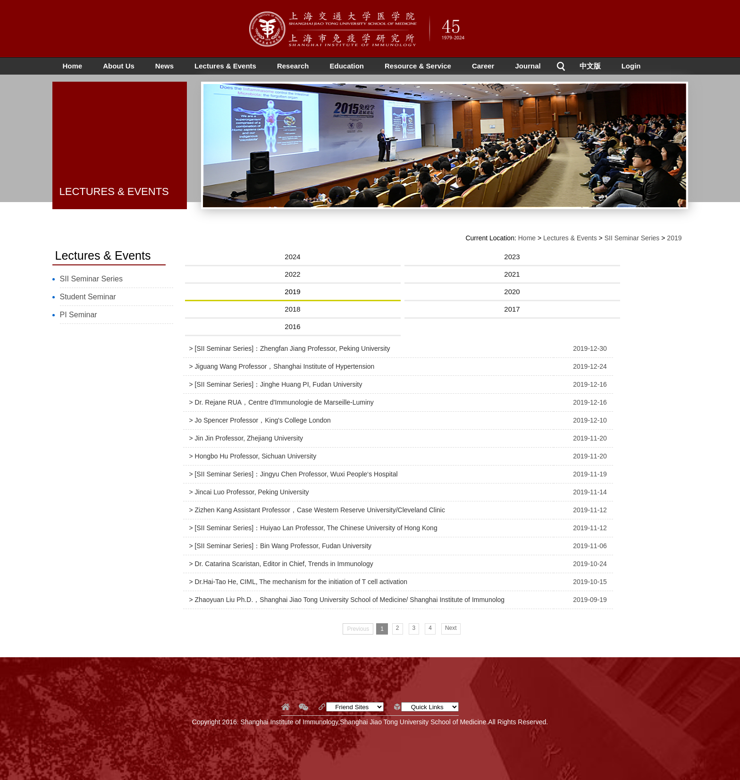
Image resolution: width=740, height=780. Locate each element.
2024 (292, 257)
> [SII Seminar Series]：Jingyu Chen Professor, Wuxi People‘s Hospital (293, 474)
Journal (527, 66)
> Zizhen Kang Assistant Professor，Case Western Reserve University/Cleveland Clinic (317, 510)
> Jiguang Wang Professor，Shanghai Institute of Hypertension (282, 366)
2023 (512, 257)
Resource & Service (418, 66)
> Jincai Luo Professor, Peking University (249, 492)
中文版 (590, 66)
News (164, 66)
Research (293, 66)
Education (346, 66)
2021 (512, 274)
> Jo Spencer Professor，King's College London (260, 420)
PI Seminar (78, 315)
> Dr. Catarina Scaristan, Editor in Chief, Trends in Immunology (281, 564)
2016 (292, 326)
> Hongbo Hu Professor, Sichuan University (253, 456)
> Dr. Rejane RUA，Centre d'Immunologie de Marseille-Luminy (281, 402)
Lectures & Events (225, 66)
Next (451, 628)
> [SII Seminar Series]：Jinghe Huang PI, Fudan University (275, 384)
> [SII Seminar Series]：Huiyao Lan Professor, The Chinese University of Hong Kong (313, 528)
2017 (512, 309)
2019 (674, 238)
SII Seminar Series (91, 279)
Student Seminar (88, 297)
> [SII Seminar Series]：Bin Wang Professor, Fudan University (280, 546)
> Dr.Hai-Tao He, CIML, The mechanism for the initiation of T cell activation (298, 581)
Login (631, 66)
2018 (292, 309)
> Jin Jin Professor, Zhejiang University (246, 438)
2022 (292, 274)
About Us (119, 66)
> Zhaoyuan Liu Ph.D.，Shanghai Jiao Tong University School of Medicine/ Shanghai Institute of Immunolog (347, 599)
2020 (512, 292)
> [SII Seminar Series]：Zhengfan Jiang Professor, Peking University (289, 348)
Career (483, 66)
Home (73, 66)
